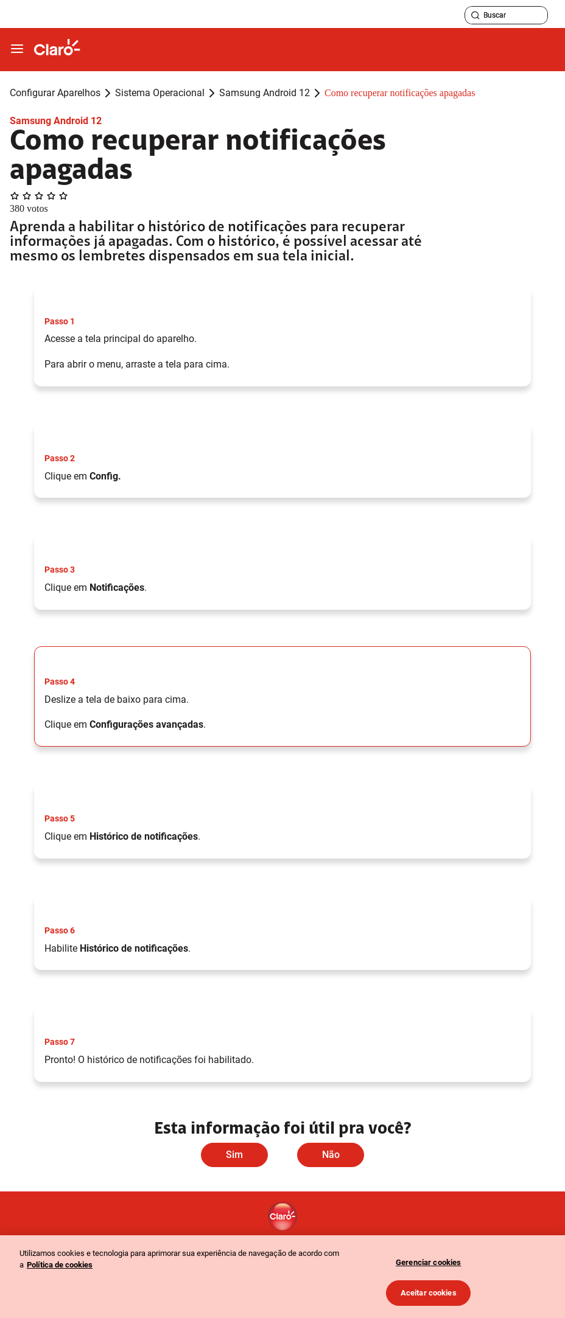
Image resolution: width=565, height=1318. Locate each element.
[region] (282, 1276)
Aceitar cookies (429, 1292)
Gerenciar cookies (428, 1262)
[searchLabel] (506, 15)
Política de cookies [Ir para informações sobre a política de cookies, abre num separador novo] (60, 1264)
